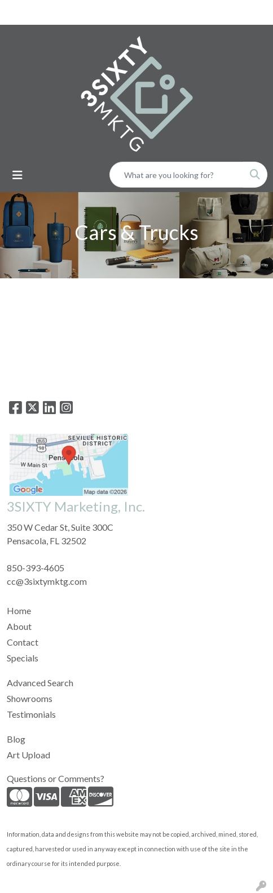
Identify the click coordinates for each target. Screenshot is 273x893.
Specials (22, 657)
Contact (22, 642)
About (19, 626)
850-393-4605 (35, 567)
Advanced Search (40, 682)
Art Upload (28, 754)
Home (19, 610)
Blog (16, 739)
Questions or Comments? (55, 778)
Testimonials (31, 714)
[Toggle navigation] (17, 175)
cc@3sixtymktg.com (47, 581)
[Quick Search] (176, 175)
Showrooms (29, 698)
